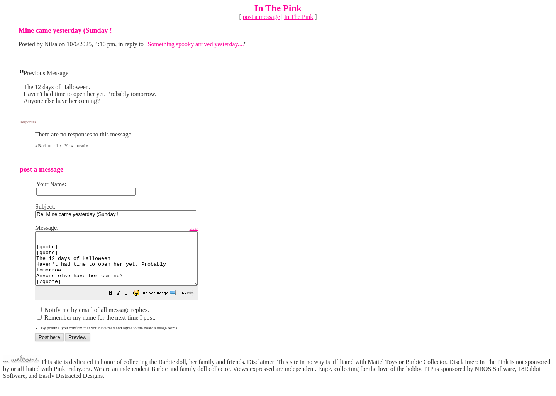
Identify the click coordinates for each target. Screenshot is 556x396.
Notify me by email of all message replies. (93, 320)
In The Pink (298, 16)
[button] (130, 304)
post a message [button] (261, 16)
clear (213, 228)
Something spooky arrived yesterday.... (196, 44)
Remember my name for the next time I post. (96, 328)
